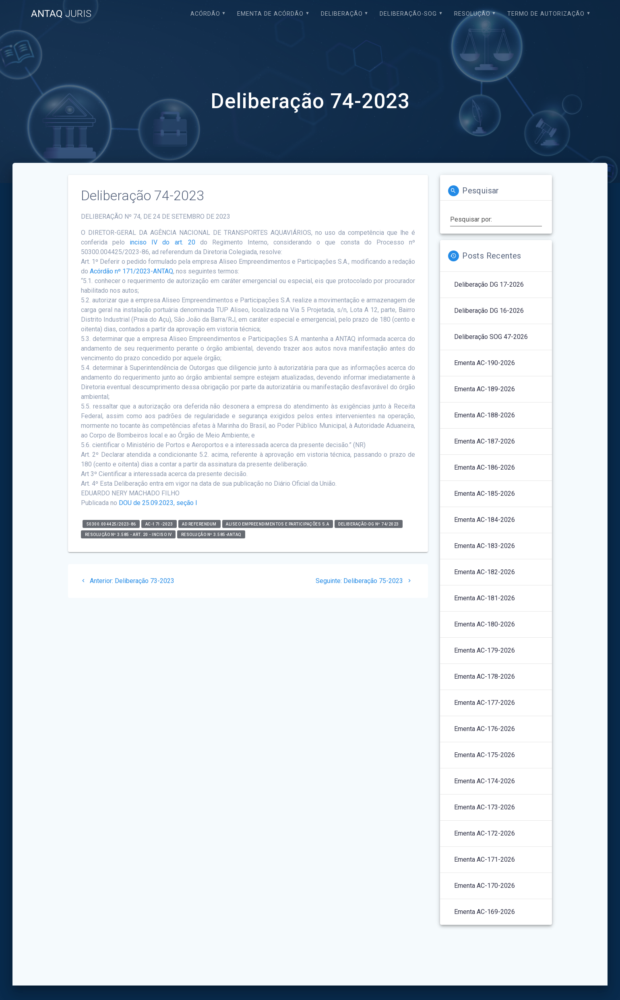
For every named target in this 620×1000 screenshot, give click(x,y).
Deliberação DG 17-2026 (489, 284)
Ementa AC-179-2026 (484, 650)
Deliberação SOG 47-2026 (491, 337)
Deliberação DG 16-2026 (489, 310)
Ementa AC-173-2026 (484, 807)
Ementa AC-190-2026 (484, 363)
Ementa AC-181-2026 (484, 598)
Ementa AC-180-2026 (484, 624)
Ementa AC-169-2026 (484, 912)
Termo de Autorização (546, 13)
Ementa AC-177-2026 (484, 702)
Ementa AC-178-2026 (484, 676)
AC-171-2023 (159, 524)
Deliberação (342, 13)
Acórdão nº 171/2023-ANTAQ (131, 271)
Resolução (472, 13)
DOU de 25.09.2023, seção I (158, 503)
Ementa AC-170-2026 (484, 885)
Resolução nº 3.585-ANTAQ (211, 534)
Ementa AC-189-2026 (484, 389)
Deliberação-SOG (408, 13)
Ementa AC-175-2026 (484, 755)
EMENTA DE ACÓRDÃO (270, 13)
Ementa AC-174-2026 (484, 781)
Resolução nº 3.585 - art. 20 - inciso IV (128, 534)
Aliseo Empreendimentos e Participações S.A (277, 524)
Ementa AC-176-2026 (484, 729)
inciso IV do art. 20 (162, 242)
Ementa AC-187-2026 (484, 441)
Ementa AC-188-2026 (484, 415)
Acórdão (205, 13)
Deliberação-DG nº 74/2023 (368, 524)
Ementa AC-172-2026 (484, 833)
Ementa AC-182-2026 (484, 572)
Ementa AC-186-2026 (484, 467)
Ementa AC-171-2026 (484, 859)
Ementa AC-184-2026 (484, 520)
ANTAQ (61, 13)
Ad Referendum (199, 524)
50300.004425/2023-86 (111, 524)
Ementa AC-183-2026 (484, 546)
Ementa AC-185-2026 (484, 493)
